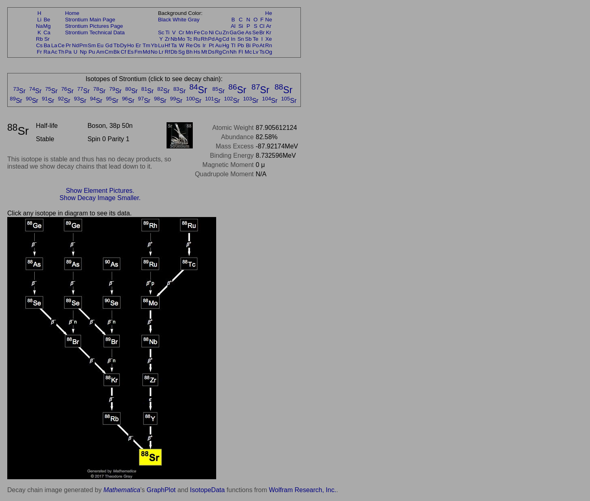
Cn (225, 52)
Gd (109, 45)
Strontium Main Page (90, 20)
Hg (225, 45)
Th (61, 52)
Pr (68, 45)
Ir (204, 45)
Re (189, 45)
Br (262, 32)
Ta (174, 45)
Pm (83, 45)
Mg (47, 26)
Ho (130, 45)
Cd (225, 39)
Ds (211, 52)
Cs (39, 45)
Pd (211, 39)
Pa (68, 52)
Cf (123, 52)
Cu (218, 32)
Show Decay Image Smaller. (100, 197)
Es (130, 52)
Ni (211, 32)
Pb (241, 45)
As (248, 32)
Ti (167, 32)
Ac (54, 52)
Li (39, 20)
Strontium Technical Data (95, 32)
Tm (146, 45)
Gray (194, 20)
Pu (91, 52)
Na (39, 26)
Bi (248, 45)
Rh (204, 39)
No (154, 52)
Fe (197, 32)
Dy (123, 45)
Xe (268, 39)
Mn (189, 32)
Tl (233, 45)
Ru (197, 39)
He (268, 13)
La (54, 45)
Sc (161, 32)
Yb (154, 45)
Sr (47, 39)
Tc (189, 39)
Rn (268, 45)
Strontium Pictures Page (94, 26)
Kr (268, 32)
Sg (181, 52)
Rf (167, 52)
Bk (116, 52)
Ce (61, 45)
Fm (138, 52)
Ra (47, 52)
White (179, 20)
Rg (218, 52)
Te (256, 39)
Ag (218, 39)
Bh (189, 52)
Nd (75, 45)
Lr (161, 52)
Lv (256, 52)
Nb (174, 39)
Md (146, 52)
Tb (116, 45)
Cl (262, 26)
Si (240, 26)
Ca (47, 32)
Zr (167, 39)
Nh (233, 52)
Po (255, 45)
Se (255, 32)
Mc (248, 52)
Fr (39, 52)
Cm (109, 52)
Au (218, 45)
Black (164, 20)
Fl (240, 52)
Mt (204, 52)
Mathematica (121, 489)
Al (233, 26)
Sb (248, 39)
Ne (268, 20)
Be (47, 20)
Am (100, 52)
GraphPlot (160, 489)
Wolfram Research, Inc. (302, 489)
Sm (92, 45)
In (233, 39)
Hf (167, 45)
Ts (262, 52)
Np (83, 52)
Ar (268, 26)
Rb (39, 39)
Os (197, 45)
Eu (100, 45)
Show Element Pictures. (100, 190)
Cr (181, 32)
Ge (240, 32)
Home (72, 13)
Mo (182, 39)
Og (268, 52)
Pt (211, 45)
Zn (226, 32)
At (262, 45)
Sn (241, 39)
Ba (47, 45)
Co (204, 32)
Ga (233, 32)
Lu (161, 45)
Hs (197, 52)
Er (138, 45)
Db (174, 52)
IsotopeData (207, 489)
